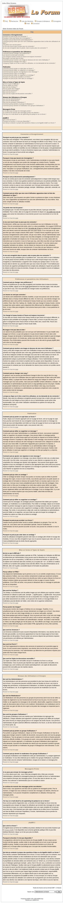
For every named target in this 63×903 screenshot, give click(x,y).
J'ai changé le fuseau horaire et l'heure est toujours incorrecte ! (22, 56)
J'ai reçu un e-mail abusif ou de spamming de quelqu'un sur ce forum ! (24, 114)
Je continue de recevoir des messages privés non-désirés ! (21, 112)
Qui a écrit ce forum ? (9, 119)
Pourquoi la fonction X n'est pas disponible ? (16, 121)
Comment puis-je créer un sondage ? (14, 73)
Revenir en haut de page (10, 154)
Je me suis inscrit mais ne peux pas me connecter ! (19, 46)
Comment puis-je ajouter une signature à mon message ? (20, 72)
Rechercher (13, 21)
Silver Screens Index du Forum (13, 28)
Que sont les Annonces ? (10, 90)
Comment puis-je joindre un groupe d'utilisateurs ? (18, 104)
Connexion (35, 23)
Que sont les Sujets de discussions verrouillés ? (17, 93)
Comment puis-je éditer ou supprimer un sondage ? (19, 75)
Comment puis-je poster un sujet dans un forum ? (18, 68)
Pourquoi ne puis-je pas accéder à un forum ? (17, 77)
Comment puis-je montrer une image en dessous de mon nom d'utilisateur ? (26, 60)
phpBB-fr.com (35, 900)
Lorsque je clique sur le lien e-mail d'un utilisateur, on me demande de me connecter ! (29, 63)
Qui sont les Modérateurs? (11, 100)
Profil (27, 23)
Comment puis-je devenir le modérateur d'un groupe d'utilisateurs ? (23, 105)
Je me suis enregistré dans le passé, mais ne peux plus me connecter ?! (25, 48)
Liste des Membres (26, 21)
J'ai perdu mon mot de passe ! (12, 45)
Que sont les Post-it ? (9, 92)
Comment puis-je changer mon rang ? (14, 61)
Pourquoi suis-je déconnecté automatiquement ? (18, 40)
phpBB (28, 898)
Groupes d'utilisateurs (42, 21)
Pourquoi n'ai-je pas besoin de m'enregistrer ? (17, 38)
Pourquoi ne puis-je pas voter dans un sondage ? (18, 78)
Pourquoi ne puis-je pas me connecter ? (15, 36)
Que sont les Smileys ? (10, 87)
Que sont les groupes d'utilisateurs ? (14, 102)
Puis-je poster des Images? (11, 89)
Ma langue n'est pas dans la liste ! (13, 58)
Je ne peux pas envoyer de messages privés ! (17, 111)
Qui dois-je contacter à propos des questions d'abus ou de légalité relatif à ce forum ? (29, 123)
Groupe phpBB (9, 830)
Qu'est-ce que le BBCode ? (11, 84)
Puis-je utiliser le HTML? (10, 85)
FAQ (5, 21)
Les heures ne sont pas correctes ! (13, 55)
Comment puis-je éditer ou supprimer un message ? (19, 70)
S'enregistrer (56, 21)
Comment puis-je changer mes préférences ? (17, 53)
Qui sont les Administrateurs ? (12, 99)
